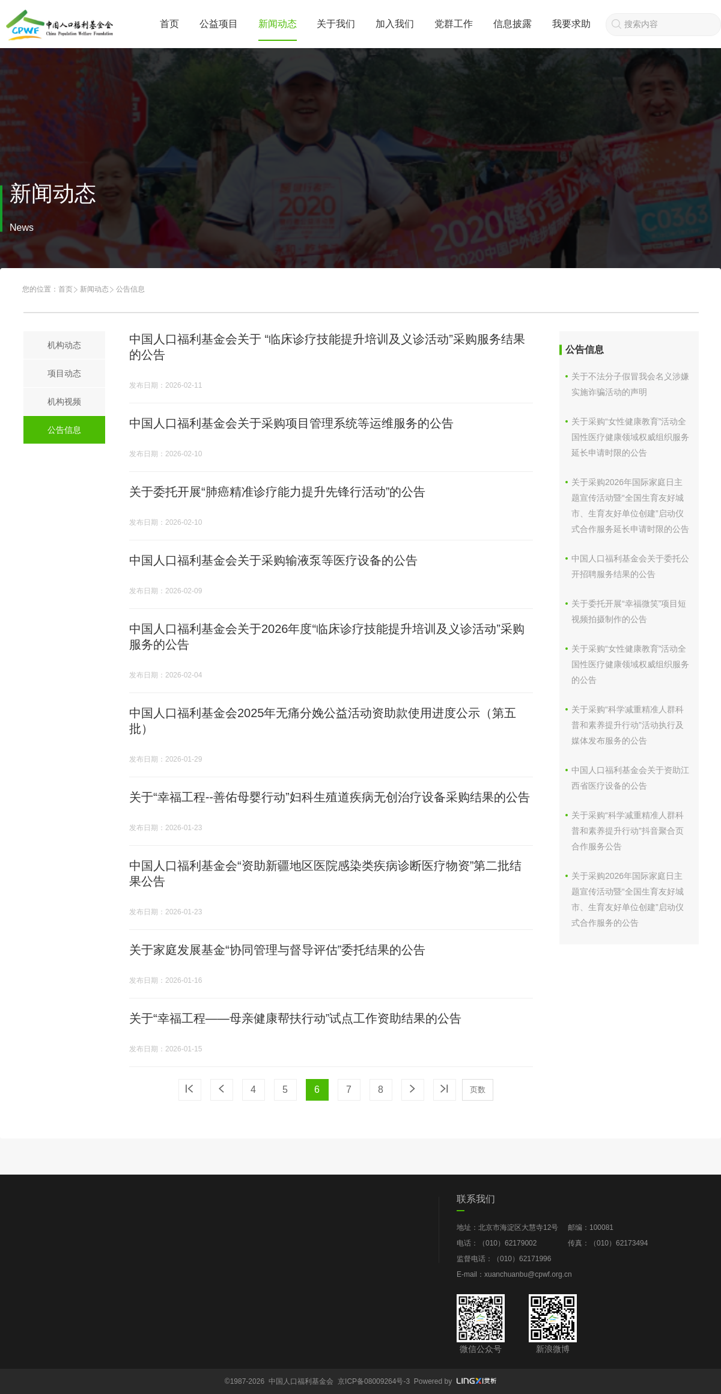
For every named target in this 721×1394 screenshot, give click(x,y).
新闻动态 (277, 24)
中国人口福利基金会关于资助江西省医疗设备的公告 (630, 777)
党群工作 (453, 24)
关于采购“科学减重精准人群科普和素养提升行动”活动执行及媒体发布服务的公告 (627, 725)
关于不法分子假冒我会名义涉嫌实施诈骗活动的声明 (630, 384)
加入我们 (395, 24)
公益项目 (218, 24)
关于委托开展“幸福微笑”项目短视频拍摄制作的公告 (628, 611)
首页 (169, 24)
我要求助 (571, 24)
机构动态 (64, 345)
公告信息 (64, 430)
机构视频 (64, 401)
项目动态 (64, 373)
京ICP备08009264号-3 (374, 1381)
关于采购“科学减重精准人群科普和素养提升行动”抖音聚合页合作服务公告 (627, 830)
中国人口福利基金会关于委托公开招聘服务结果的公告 (630, 566)
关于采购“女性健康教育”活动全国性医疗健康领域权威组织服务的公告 (630, 664)
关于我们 (336, 24)
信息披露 (512, 24)
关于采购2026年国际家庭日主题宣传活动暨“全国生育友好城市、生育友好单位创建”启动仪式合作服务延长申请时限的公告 (630, 505)
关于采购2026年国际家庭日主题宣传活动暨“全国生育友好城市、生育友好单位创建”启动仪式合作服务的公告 (627, 899)
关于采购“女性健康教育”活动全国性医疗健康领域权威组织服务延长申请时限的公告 (630, 437)
